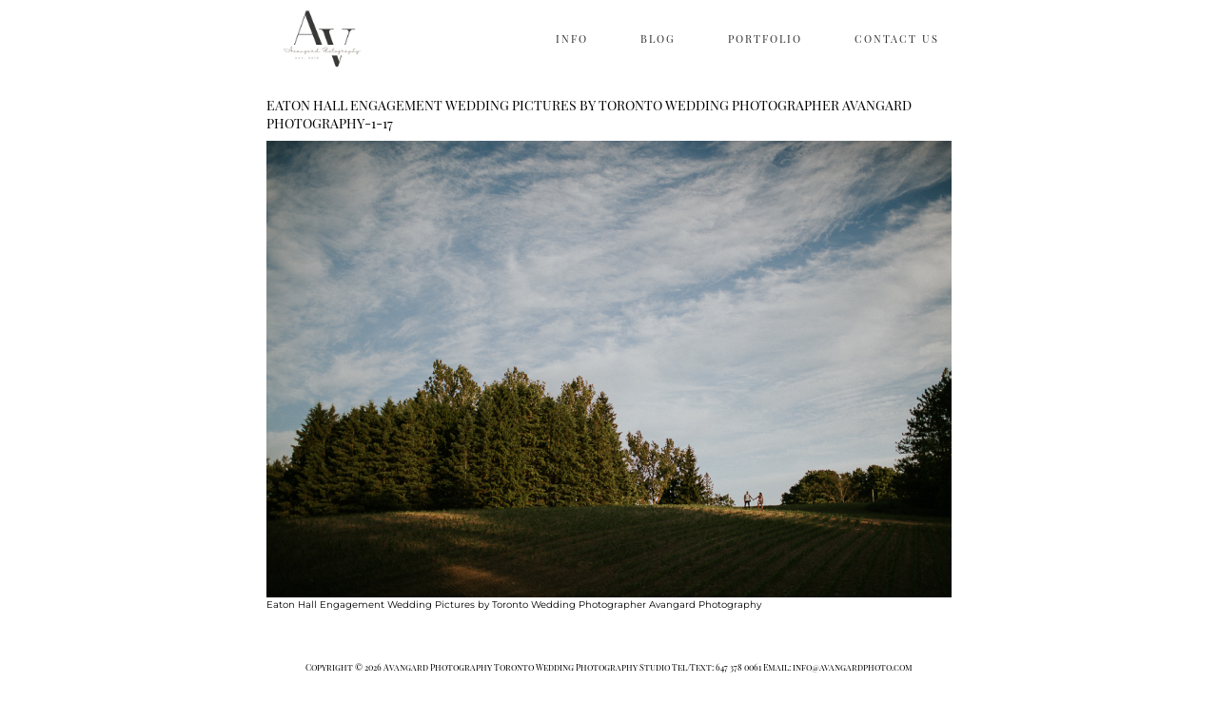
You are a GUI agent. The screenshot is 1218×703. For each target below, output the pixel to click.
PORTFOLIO (765, 38)
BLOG (658, 38)
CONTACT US (897, 38)
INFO (572, 38)
